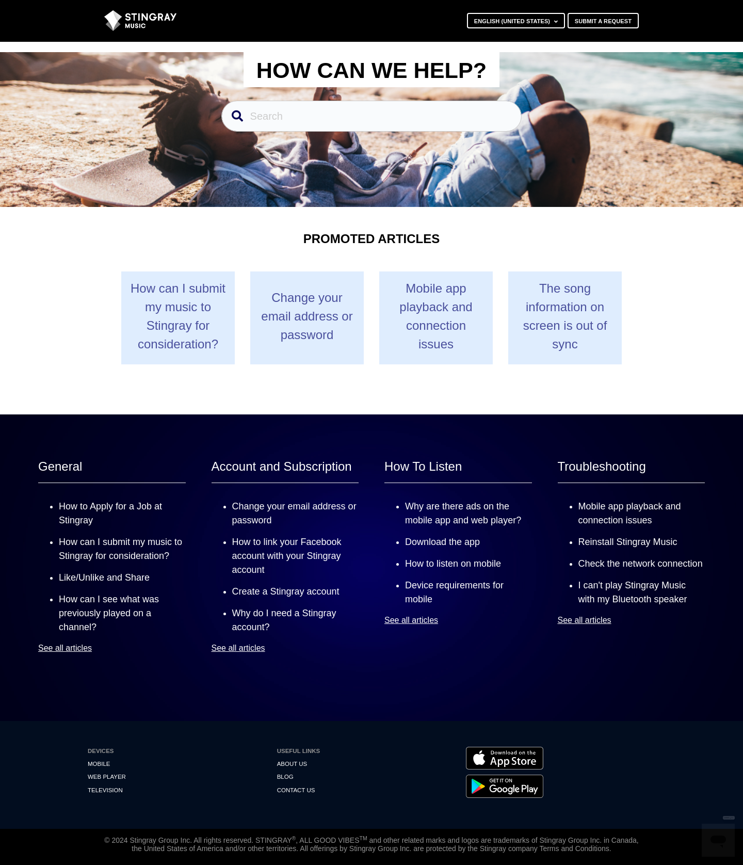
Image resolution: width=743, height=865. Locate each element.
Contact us (296, 790)
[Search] (371, 116)
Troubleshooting (602, 466)
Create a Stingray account (286, 591)
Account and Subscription (282, 466)
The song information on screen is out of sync (565, 316)
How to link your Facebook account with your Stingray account (287, 556)
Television (105, 790)
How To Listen (423, 466)
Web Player (107, 777)
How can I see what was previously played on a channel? (109, 613)
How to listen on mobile (453, 563)
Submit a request (603, 21)
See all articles (65, 648)
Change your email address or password (306, 316)
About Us (292, 764)
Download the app (442, 542)
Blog (285, 777)
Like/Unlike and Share (104, 577)
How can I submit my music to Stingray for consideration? (178, 316)
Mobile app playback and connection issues (435, 316)
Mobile (99, 764)
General (60, 466)
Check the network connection (640, 563)
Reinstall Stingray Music (627, 542)
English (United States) (513, 21)
